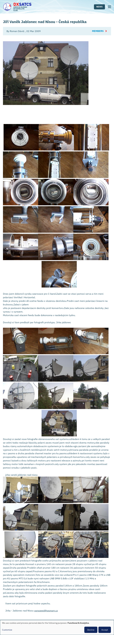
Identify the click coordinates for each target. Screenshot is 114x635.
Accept (104, 629)
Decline (90, 629)
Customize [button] (7, 629)
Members (98, 31)
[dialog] (57, 627)
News (99, 6)
